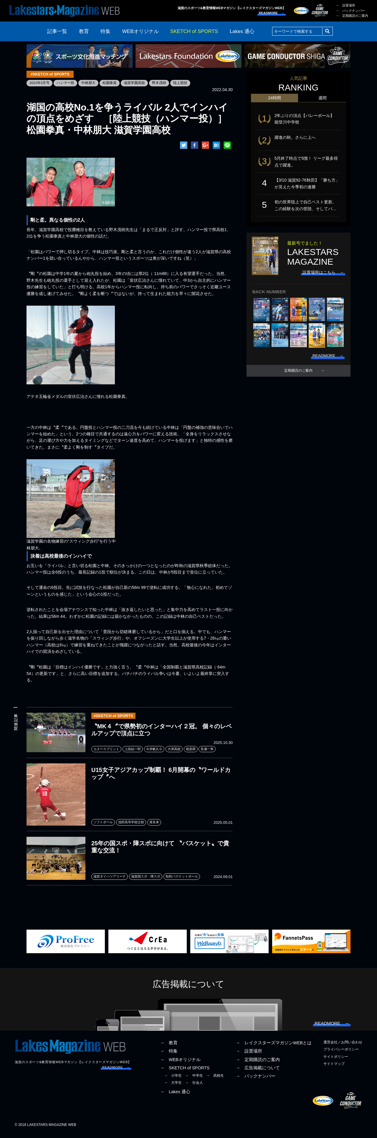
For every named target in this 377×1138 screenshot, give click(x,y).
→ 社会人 (194, 1087)
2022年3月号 (39, 83)
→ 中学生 (194, 1080)
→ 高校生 (215, 1080)
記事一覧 (57, 31)
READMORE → (271, 13)
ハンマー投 (66, 83)
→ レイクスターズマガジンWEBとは (274, 1047)
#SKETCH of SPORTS (50, 74)
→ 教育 (169, 1047)
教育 (84, 31)
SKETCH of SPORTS (194, 31)
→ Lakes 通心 (175, 1096)
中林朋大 (89, 83)
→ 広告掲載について (258, 1072)
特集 (105, 31)
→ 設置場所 (345, 5)
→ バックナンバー (350, 10)
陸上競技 (180, 83)
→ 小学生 (173, 1080)
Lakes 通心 (242, 31)
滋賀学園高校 (134, 83)
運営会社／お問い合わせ (342, 1047)
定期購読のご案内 (298, 374)
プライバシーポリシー (341, 1054)
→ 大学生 (173, 1087)
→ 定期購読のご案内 (352, 15)
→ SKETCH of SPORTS (184, 1072)
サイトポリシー (335, 1061)
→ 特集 (169, 1055)
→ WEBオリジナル (180, 1063)
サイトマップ (334, 1068)
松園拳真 (110, 83)
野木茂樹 (159, 83)
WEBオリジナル (140, 31)
